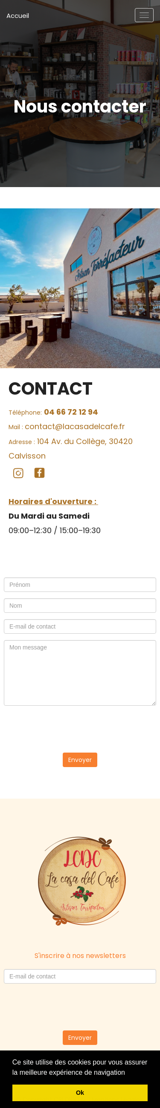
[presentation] (80, 728)
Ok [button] (80, 1092)
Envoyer (80, 760)
